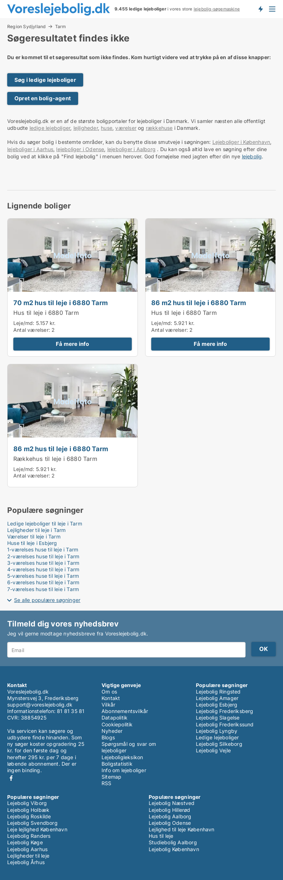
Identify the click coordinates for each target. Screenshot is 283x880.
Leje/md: (24, 323)
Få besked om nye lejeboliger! (260, 9)
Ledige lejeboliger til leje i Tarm (44, 523)
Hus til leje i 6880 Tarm (46, 312)
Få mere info (72, 343)
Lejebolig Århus (26, 862)
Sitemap (111, 777)
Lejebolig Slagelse (218, 717)
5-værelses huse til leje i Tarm (43, 576)
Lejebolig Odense (170, 823)
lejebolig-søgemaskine (217, 9)
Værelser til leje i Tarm (33, 536)
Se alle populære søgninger (47, 600)
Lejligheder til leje (28, 856)
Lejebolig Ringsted (218, 691)
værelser (125, 128)
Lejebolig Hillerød (169, 810)
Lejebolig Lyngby (216, 731)
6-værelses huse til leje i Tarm (43, 582)
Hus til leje (161, 836)
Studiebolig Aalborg (173, 842)
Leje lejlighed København (37, 829)
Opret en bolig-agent (42, 98)
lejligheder (85, 128)
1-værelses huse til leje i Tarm (42, 549)
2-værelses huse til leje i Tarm (43, 556)
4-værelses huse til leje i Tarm (43, 569)
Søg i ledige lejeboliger (45, 79)
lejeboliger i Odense (80, 149)
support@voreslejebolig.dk (39, 704)
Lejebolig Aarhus (27, 849)
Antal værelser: (31, 330)
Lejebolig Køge (25, 842)
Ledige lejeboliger (217, 737)
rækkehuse (159, 128)
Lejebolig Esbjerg (216, 704)
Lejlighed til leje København (182, 829)
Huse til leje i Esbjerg (32, 543)
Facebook (11, 778)
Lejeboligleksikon (122, 757)
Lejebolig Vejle (213, 750)
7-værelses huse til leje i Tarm (43, 589)
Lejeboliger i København (241, 142)
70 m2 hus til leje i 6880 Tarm (60, 303)
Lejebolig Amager (217, 698)
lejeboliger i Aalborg (131, 149)
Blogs (108, 737)
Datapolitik (114, 717)
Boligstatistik (117, 764)
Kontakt (111, 698)
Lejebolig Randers (28, 836)
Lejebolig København (174, 849)
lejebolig (252, 156)
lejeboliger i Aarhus (30, 149)
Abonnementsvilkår (125, 711)
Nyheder (112, 731)
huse (106, 128)
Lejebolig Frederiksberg (224, 711)
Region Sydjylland (26, 26)
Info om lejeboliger (124, 770)
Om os (109, 691)
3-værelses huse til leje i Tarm (43, 563)
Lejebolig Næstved (171, 803)
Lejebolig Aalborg (170, 816)
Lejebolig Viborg (27, 803)
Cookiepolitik (117, 724)
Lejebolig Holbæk (28, 810)
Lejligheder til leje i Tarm (36, 530)
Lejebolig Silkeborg (219, 744)
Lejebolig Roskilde (29, 816)
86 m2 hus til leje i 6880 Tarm (198, 303)
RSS (107, 783)
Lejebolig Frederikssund (225, 724)
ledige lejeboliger (50, 128)
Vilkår (108, 704)
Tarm (60, 27)
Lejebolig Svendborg (32, 823)
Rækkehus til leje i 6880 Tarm (55, 458)
